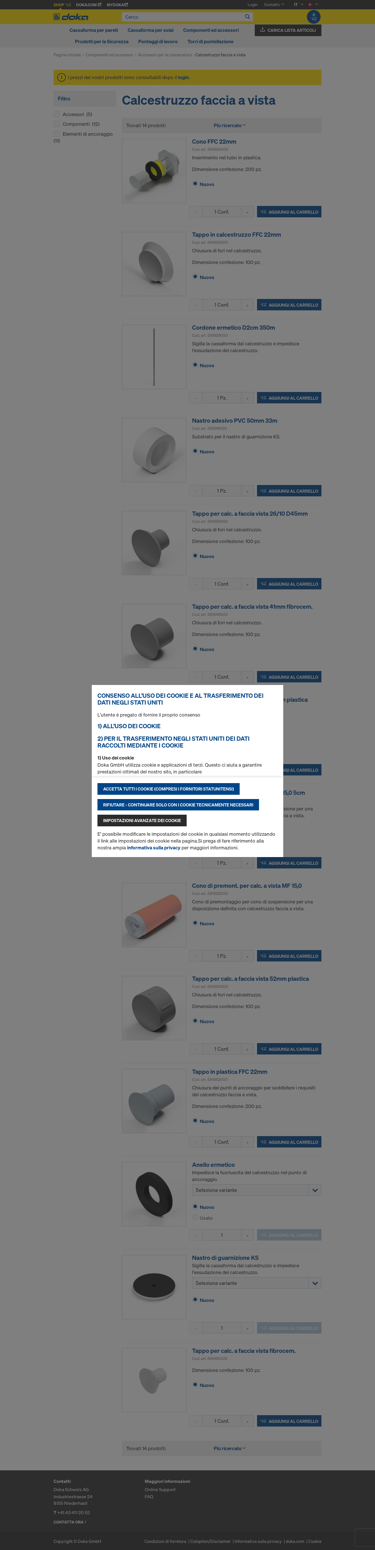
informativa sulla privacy (153, 847)
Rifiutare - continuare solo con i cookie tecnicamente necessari (178, 805)
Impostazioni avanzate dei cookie (142, 820)
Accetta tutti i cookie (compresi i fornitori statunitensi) (168, 789)
